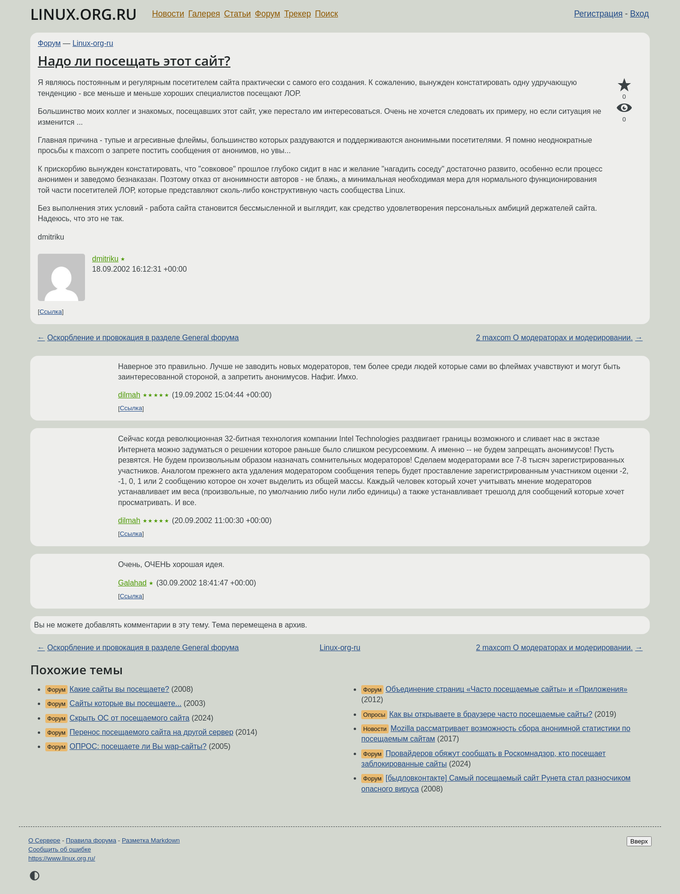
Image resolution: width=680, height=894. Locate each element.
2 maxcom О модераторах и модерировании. (554, 338)
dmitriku (105, 259)
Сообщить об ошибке (59, 849)
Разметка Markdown (151, 840)
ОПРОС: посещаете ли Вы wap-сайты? (137, 746)
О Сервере (44, 840)
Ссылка (51, 311)
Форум (267, 13)
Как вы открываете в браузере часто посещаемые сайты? (490, 714)
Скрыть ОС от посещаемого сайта (129, 718)
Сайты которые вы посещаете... (125, 703)
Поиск (326, 13)
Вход (639, 13)
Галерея (204, 13)
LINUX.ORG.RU (83, 14)
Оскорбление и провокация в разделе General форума (143, 338)
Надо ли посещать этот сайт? (134, 60)
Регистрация (598, 13)
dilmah (129, 395)
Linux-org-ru (93, 43)
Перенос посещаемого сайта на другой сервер (151, 732)
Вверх (639, 841)
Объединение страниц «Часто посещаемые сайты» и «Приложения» (506, 689)
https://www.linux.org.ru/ (61, 858)
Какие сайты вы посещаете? (119, 689)
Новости (168, 13)
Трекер (297, 13)
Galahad (132, 583)
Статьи (237, 13)
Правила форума (91, 840)
